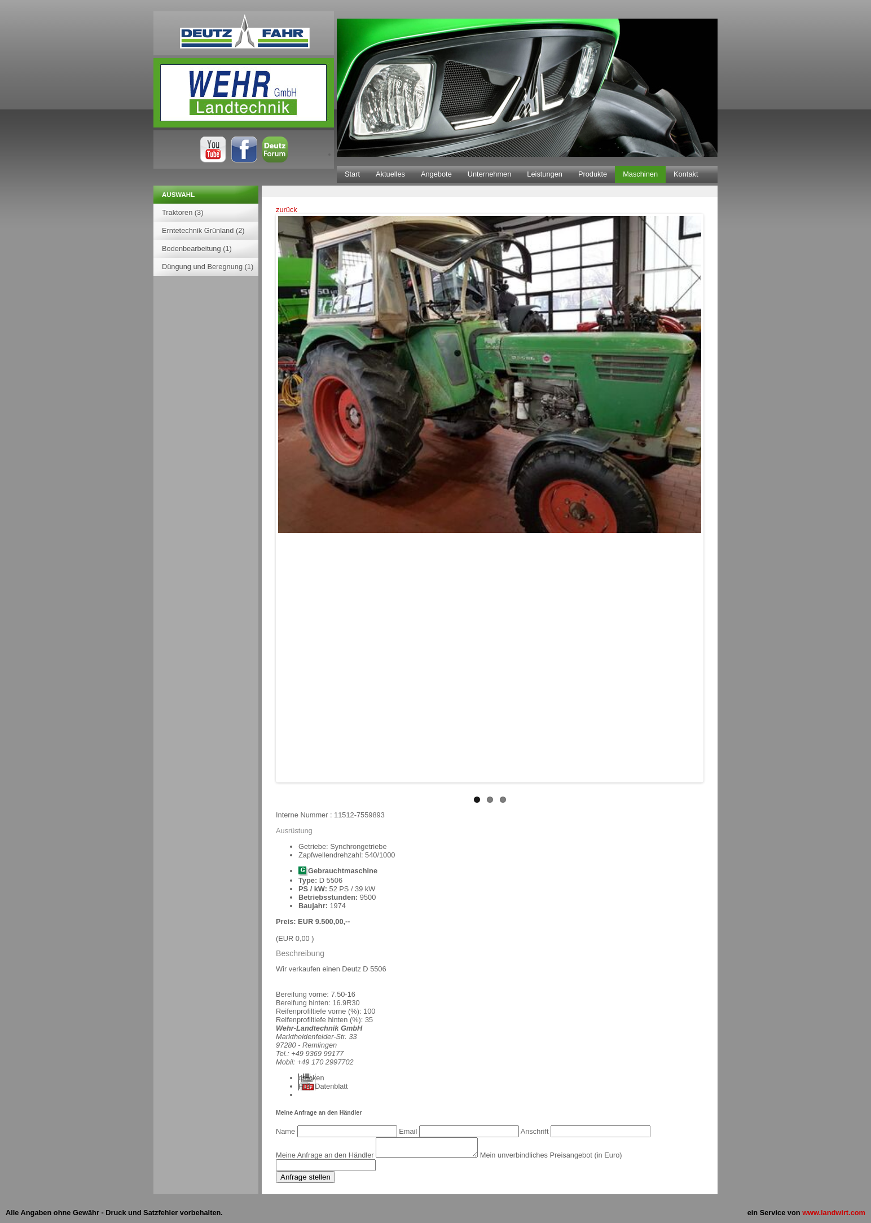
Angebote (436, 174)
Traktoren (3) (182, 212)
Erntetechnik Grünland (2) (203, 230)
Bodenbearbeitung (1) (197, 248)
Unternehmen (490, 174)
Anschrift (536, 1131)
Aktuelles (390, 174)
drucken (311, 1078)
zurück (286, 209)
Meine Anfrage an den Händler (326, 1158)
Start (352, 174)
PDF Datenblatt (323, 1086)
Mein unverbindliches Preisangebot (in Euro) (562, 1158)
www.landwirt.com (833, 1216)
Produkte (592, 174)
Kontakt (686, 174)
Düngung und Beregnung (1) (207, 266)
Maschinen (640, 174)
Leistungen (544, 174)
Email (409, 1131)
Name (286, 1131)
